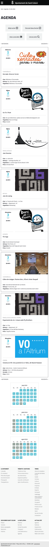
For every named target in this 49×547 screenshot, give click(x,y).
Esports (37, 490)
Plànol (2, 523)
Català (36, 477)
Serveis (20, 525)
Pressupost (4, 480)
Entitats (37, 488)
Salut (36, 511)
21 (17, 400)
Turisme (3, 525)
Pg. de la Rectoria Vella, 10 (15, 81)
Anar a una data (14, 37)
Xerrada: (11, 74)
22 (28, 427)
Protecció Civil (38, 506)
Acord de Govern (5, 478)
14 (17, 397)
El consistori (4, 473)
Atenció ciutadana (39, 471)
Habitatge (37, 494)
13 (14, 397)
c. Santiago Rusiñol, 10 (14, 160)
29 (28, 430)
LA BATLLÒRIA (22, 520)
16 (24, 397)
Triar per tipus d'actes (31, 28)
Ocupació (37, 502)
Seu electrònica (22, 475)
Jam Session (7, 153)
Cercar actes (33, 37)
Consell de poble (22, 527)
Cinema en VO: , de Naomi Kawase (22, 363)
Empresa (37, 485)
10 (28, 393)
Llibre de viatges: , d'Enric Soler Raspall (20, 279)
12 (35, 393)
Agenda (6, 9)
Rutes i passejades (5, 527)
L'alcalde (3, 471)
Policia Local (38, 504)
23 (24, 400)
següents (44, 44)
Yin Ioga (5, 237)
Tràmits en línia (22, 471)
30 (24, 403)
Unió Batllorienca (22, 531)
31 (35, 430)
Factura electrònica (23, 473)
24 (28, 400)
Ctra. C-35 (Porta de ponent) (15, 370)
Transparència (4, 482)
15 (21, 397)
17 (28, 397)
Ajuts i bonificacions (23, 482)
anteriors (4, 44)
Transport (20, 529)
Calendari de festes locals (40, 474)
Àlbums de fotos (39, 531)
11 (31, 393)
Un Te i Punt (7, 113)
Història (3, 531)
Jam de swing (7, 196)
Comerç (37, 479)
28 (17, 403)
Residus (37, 509)
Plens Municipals (5, 475)
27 (14, 403)
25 (31, 400)
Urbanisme (38, 515)
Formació (37, 492)
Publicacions (38, 529)
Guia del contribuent (23, 480)
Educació (37, 483)
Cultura (37, 481)
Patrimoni (3, 529)
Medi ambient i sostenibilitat (38, 497)
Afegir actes (11, 28)
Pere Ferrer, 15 (11, 244)
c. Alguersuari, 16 (12, 203)
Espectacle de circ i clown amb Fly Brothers (17, 320)
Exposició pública (22, 478)
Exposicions (38, 527)
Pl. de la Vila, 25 (12, 287)
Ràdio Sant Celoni (39, 533)
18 (31, 397)
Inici (2, 9)
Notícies (37, 525)
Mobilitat (37, 500)
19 (35, 397)
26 (35, 400)
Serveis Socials (39, 513)
